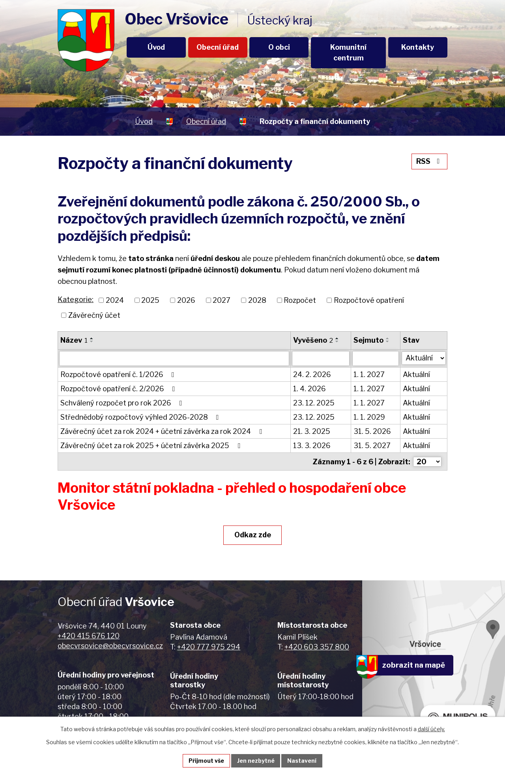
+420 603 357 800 (316, 646)
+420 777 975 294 (208, 646)
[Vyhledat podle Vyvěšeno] (321, 358)
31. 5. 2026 (372, 431)
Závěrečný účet (94, 315)
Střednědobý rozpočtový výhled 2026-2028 (141, 417)
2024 (115, 300)
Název (74, 340)
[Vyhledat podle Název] (174, 358)
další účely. (431, 729)
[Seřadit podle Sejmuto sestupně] (387, 341)
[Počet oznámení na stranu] (427, 461)
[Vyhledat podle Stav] (424, 357)
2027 (221, 300)
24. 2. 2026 (312, 374)
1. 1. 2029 (369, 417)
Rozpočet (300, 300)
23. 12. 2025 (314, 403)
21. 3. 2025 (311, 431)
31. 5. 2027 (372, 445)
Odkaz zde (252, 534)
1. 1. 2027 (369, 374)
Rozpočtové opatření (369, 300)
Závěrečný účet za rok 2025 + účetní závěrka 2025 (151, 445)
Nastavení (302, 760)
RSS (429, 161)
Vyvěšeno (313, 340)
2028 (257, 300)
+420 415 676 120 (89, 635)
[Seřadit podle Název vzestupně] (92, 338)
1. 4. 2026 (309, 389)
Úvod (156, 47)
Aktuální (416, 374)
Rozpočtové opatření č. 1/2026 (119, 374)
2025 (150, 300)
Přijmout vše (206, 760)
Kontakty (417, 47)
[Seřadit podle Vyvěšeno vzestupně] (337, 338)
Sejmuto (368, 340)
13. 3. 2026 (312, 445)
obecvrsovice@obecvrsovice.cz (110, 645)
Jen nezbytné (256, 760)
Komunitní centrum (348, 52)
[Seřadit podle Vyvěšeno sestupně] (337, 341)
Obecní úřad (217, 47)
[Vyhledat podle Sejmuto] (375, 358)
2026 (186, 300)
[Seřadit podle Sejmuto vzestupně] (387, 338)
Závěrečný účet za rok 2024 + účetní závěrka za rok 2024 (162, 431)
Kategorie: (76, 299)
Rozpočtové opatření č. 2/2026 (119, 389)
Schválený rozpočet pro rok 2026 (122, 403)
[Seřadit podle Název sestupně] (92, 341)
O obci (279, 47)
